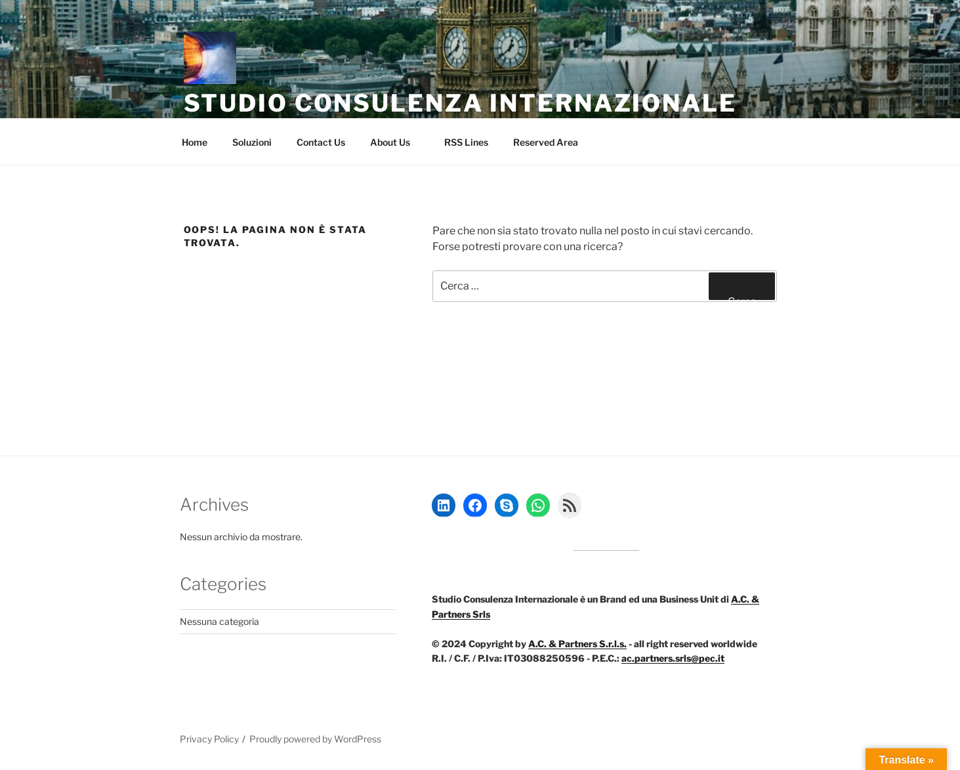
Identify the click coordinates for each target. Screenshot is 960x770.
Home (194, 142)
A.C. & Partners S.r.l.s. (577, 643)
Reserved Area (552, 142)
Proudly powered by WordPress (315, 738)
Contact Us (321, 142)
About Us (396, 142)
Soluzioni (252, 142)
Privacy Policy (209, 738)
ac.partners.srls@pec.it (672, 658)
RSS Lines (466, 142)
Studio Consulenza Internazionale (460, 103)
